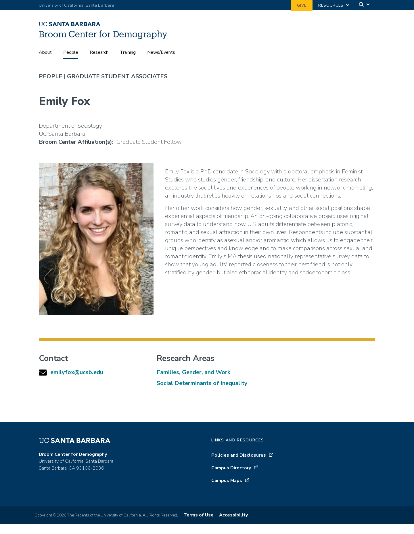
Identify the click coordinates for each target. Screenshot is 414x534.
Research (99, 52)
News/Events (161, 52)
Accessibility (233, 525)
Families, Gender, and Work (193, 382)
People (70, 52)
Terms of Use (198, 525)
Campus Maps (226, 490)
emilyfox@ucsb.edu (76, 382)
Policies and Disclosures (238, 465)
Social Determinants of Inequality (202, 393)
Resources (331, 5)
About (45, 52)
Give (302, 5)
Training (128, 52)
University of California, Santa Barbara (76, 5)
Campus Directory (231, 478)
